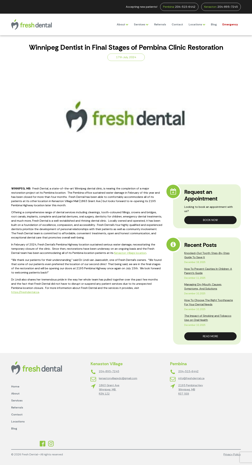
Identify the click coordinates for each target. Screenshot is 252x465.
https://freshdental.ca (25, 292)
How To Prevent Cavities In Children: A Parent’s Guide (208, 271)
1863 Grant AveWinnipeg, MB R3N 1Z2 (109, 389)
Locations (197, 24)
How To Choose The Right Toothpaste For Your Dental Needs (208, 302)
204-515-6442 (179, 7)
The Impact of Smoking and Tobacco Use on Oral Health (207, 318)
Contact (177, 24)
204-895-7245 (221, 7)
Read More (210, 336)
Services (141, 24)
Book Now (210, 220)
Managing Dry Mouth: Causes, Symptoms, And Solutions (203, 286)
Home (15, 386)
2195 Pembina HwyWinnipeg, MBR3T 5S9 (190, 389)
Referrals (160, 24)
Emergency (230, 24)
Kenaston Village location (130, 253)
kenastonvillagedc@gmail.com (118, 378)
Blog (214, 24)
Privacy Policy (232, 454)
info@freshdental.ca (191, 378)
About (122, 24)
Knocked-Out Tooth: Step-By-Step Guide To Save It (207, 255)
